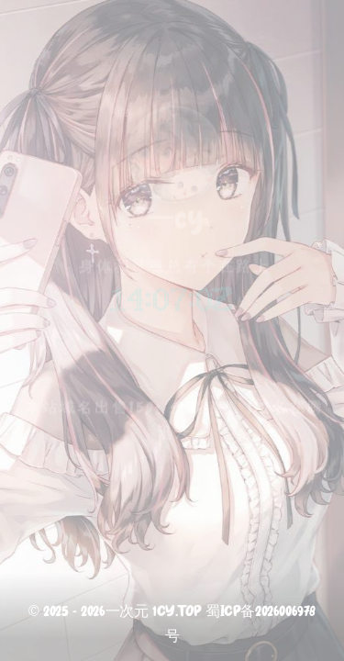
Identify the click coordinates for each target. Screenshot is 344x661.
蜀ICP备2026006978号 (240, 624)
